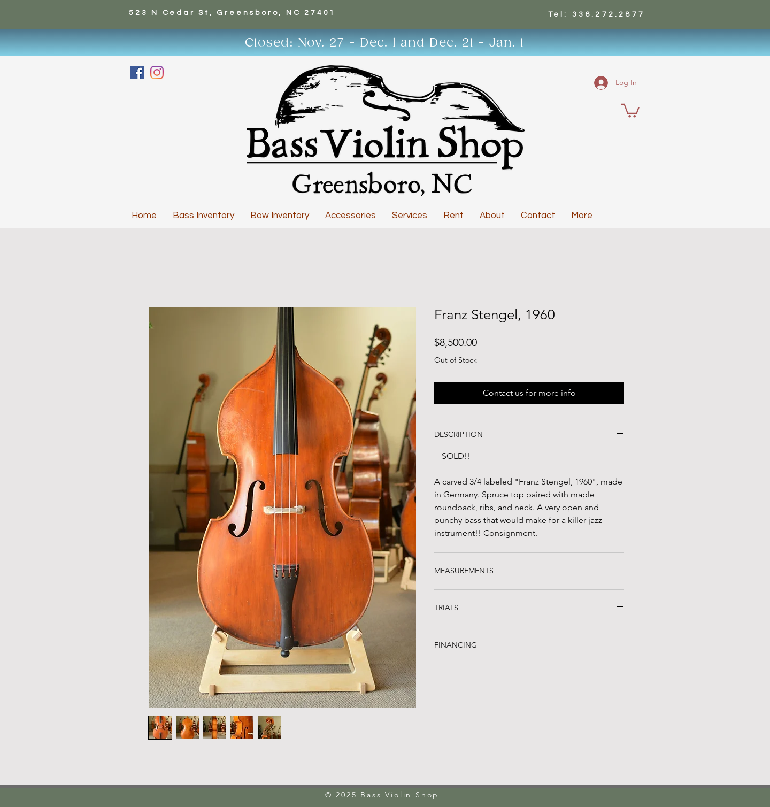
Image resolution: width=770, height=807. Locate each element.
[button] (630, 110)
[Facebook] (137, 72)
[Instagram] (157, 72)
